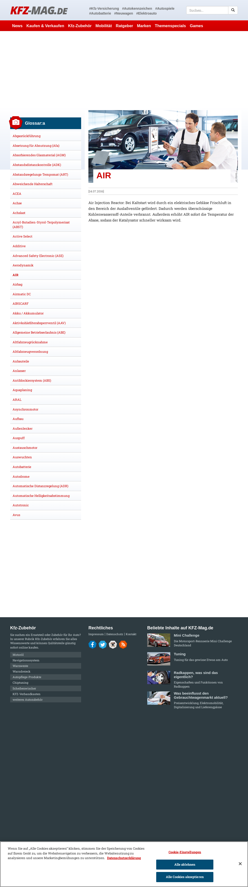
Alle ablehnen (184, 864)
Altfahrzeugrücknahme (30, 342)
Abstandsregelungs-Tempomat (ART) (40, 174)
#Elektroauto (146, 13)
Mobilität (103, 26)
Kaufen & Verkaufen (45, 26)
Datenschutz (114, 634)
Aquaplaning (22, 390)
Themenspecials (170, 26)
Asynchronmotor (25, 409)
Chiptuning (20, 682)
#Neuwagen (123, 13)
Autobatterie (22, 467)
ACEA (17, 193)
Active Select (22, 236)
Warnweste (20, 666)
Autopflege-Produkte (27, 677)
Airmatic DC (22, 294)
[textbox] (212, 10)
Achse (17, 203)
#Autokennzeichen (137, 8)
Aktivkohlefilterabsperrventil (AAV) (39, 323)
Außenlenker (22, 428)
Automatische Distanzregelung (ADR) (40, 486)
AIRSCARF (21, 303)
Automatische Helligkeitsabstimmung (41, 495)
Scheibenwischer (24, 688)
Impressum (96, 634)
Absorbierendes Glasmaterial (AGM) (39, 155)
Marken (144, 26)
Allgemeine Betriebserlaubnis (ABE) (39, 332)
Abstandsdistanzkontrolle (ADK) (37, 165)
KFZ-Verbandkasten (26, 694)
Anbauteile (21, 361)
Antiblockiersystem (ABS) (32, 380)
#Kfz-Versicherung (104, 8)
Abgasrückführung (26, 136)
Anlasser (19, 371)
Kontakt (131, 634)
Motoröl (18, 655)
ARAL (17, 399)
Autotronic (21, 505)
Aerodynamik (23, 265)
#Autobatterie (100, 13)
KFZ (38, 10)
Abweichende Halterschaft (33, 184)
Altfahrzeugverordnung (30, 351)
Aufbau (18, 419)
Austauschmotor (25, 447)
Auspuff (19, 438)
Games (196, 26)
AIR (15, 275)
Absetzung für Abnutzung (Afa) (36, 145)
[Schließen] (240, 863)
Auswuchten (22, 457)
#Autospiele (164, 8)
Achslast (19, 213)
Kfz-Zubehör (80, 26)
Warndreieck (22, 671)
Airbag (17, 284)
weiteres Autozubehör (28, 699)
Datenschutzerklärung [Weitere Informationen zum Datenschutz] (124, 858)
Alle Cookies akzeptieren (185, 877)
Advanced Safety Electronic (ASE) (38, 256)
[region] (124, 864)
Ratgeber (124, 26)
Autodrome (21, 476)
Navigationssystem (26, 660)
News (17, 26)
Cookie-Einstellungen (185, 852)
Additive (19, 246)
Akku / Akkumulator (28, 313)
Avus (16, 515)
